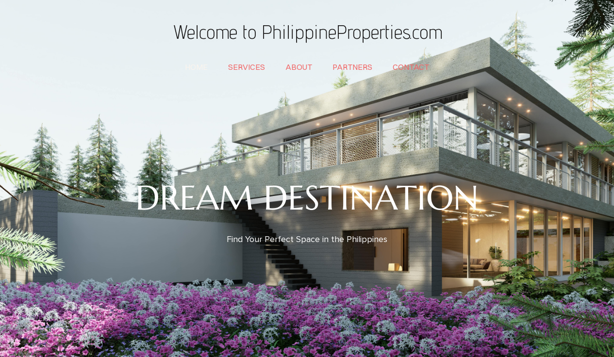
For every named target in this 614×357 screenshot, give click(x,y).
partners (352, 67)
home (196, 67)
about (298, 67)
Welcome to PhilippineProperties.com (307, 31)
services (246, 67)
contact (411, 67)
